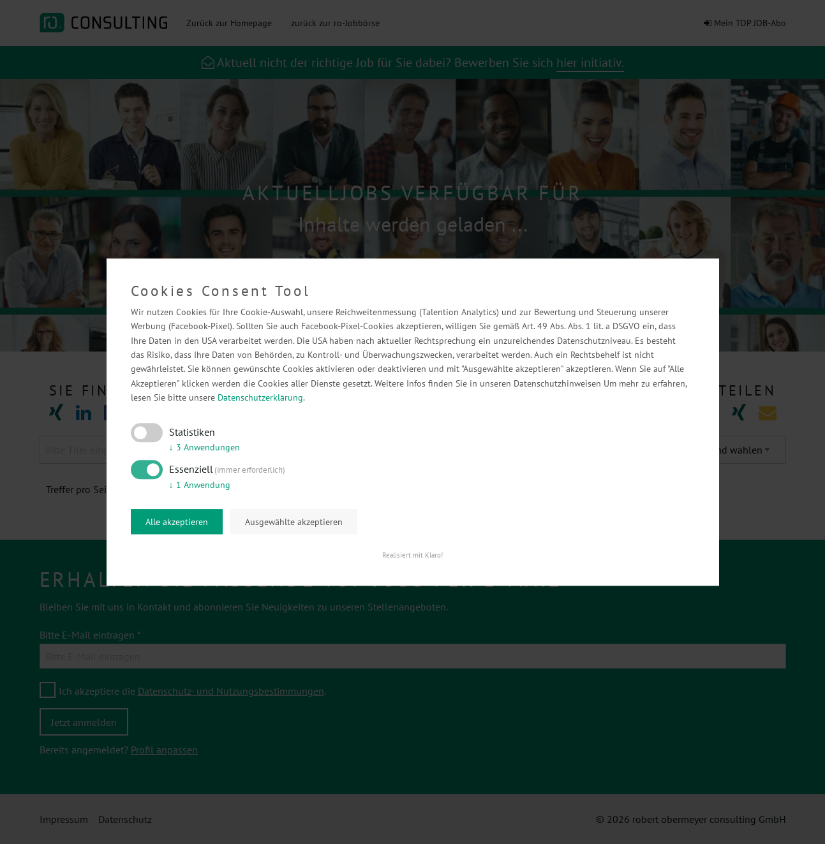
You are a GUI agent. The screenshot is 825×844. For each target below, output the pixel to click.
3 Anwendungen (204, 448)
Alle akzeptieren (176, 522)
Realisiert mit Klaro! (412, 555)
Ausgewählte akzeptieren (294, 522)
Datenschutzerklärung (260, 398)
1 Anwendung (199, 485)
